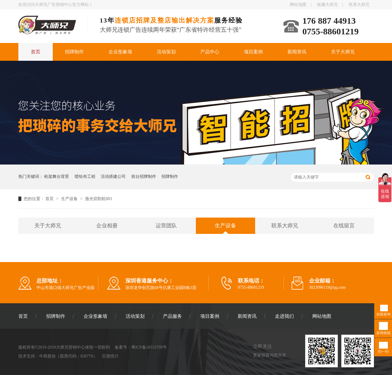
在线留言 (344, 226)
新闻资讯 (296, 51)
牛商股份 (47, 356)
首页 (35, 51)
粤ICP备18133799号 (149, 347)
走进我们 (284, 316)
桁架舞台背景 (56, 176)
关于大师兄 (343, 51)
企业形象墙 (120, 51)
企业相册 (107, 226)
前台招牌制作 (143, 176)
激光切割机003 (98, 199)
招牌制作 (74, 51)
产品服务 (172, 316)
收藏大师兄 (327, 4)
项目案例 (253, 51)
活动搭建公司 (113, 176)
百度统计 (110, 356)
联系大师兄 (359, 4)
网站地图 (298, 4)
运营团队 (166, 226)
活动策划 (166, 51)
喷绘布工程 (85, 176)
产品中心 (209, 51)
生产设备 (70, 199)
